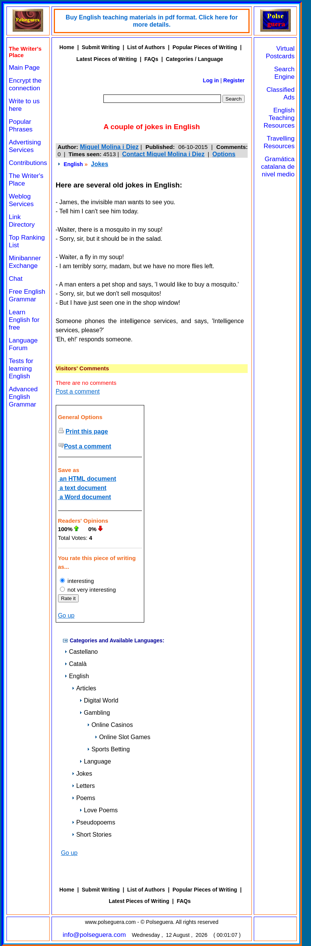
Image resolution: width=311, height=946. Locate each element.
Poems (83, 798)
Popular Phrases (20, 125)
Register (234, 80)
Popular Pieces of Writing (204, 47)
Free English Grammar (27, 295)
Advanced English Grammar (23, 397)
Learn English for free (24, 320)
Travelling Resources (279, 142)
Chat (16, 278)
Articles (84, 688)
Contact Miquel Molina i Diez (163, 154)
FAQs (151, 59)
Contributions (28, 162)
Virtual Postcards (280, 52)
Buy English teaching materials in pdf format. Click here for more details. (152, 21)
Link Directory (22, 220)
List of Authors (146, 47)
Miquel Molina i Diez (109, 147)
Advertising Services (25, 146)
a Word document (84, 497)
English (73, 164)
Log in (211, 80)
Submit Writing (100, 47)
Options (224, 154)
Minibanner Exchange (25, 262)
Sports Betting (108, 749)
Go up (66, 615)
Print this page (87, 431)
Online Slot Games (122, 737)
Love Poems (98, 810)
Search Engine (284, 73)
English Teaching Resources (279, 118)
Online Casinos (110, 725)
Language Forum (23, 344)
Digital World (98, 700)
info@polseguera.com (94, 934)
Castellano (81, 651)
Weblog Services (21, 200)
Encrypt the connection (25, 84)
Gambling (94, 712)
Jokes (99, 164)
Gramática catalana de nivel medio (278, 166)
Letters (83, 786)
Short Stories (91, 834)
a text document (82, 488)
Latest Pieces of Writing (106, 59)
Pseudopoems (93, 822)
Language (95, 761)
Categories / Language (194, 59)
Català (75, 664)
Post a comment (78, 391)
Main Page (24, 67)
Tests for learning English (21, 368)
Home (67, 47)
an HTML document (87, 478)
